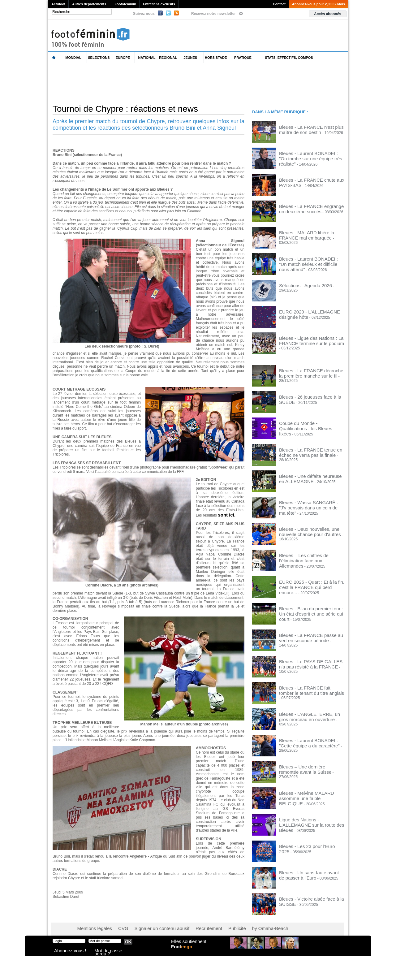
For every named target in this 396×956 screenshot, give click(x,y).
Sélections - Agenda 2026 (300, 284)
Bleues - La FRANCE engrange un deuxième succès (307, 207)
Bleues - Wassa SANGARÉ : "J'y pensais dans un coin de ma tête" (306, 503)
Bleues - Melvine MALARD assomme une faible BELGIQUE (309, 792)
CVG (115, 925)
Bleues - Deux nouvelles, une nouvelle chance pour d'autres (310, 529)
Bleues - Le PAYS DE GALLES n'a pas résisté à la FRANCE (311, 661)
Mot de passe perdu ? (110, 951)
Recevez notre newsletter (213, 13)
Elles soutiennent (187, 945)
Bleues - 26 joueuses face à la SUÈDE (310, 396)
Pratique (243, 57)
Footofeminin (125, 4)
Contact (279, 4)
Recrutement (186, 925)
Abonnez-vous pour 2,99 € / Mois (318, 4)
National (147, 57)
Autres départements (89, 4)
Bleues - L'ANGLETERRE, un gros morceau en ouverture (307, 713)
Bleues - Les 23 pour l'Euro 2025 (306, 843)
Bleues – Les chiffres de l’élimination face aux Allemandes (309, 556)
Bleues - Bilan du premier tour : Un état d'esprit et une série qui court (311, 608)
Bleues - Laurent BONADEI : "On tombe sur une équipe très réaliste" (312, 155)
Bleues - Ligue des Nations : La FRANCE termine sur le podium (305, 339)
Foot (183, 952)
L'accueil (54, 57)
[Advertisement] (160, 83)
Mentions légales (91, 925)
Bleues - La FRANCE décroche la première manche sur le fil (306, 371)
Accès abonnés (327, 14)
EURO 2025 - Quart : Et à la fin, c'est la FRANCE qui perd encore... (311, 582)
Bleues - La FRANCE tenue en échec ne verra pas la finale (310, 450)
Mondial (73, 57)
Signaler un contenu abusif (148, 925)
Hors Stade (216, 57)
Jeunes (190, 57)
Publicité (210, 925)
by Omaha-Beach (237, 925)
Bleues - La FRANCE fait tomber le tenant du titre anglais (308, 687)
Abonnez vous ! (66, 951)
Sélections (99, 57)
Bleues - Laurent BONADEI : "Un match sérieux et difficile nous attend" (311, 260)
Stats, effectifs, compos (289, 57)
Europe (123, 57)
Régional (168, 57)
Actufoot (58, 4)
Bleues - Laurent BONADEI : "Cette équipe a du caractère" (308, 740)
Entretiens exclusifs (159, 4)
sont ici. (225, 514)
